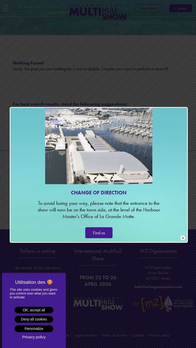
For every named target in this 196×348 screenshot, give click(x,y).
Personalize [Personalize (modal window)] (33, 329)
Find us (99, 233)
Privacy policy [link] (34, 337)
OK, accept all (34, 310)
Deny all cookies (34, 319)
